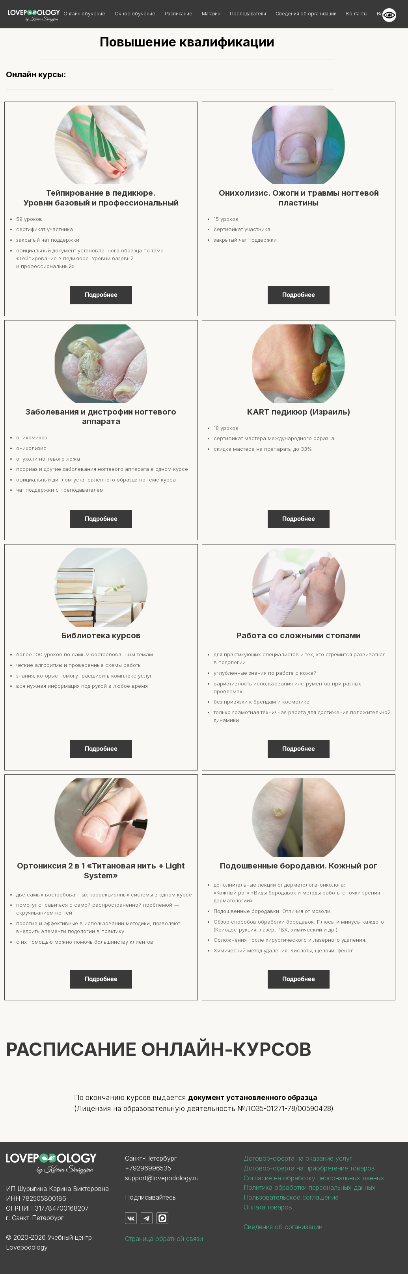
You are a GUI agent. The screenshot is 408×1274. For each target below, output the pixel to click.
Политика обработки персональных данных (310, 1187)
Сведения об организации (306, 14)
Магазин (211, 14)
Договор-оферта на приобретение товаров (309, 1168)
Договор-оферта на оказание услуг (298, 1158)
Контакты (356, 14)
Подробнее (101, 294)
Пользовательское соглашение (291, 1197)
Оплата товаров (268, 1207)
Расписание (178, 14)
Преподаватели (248, 14)
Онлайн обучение (84, 14)
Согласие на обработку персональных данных (314, 1178)
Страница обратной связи (164, 1239)
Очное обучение (135, 14)
